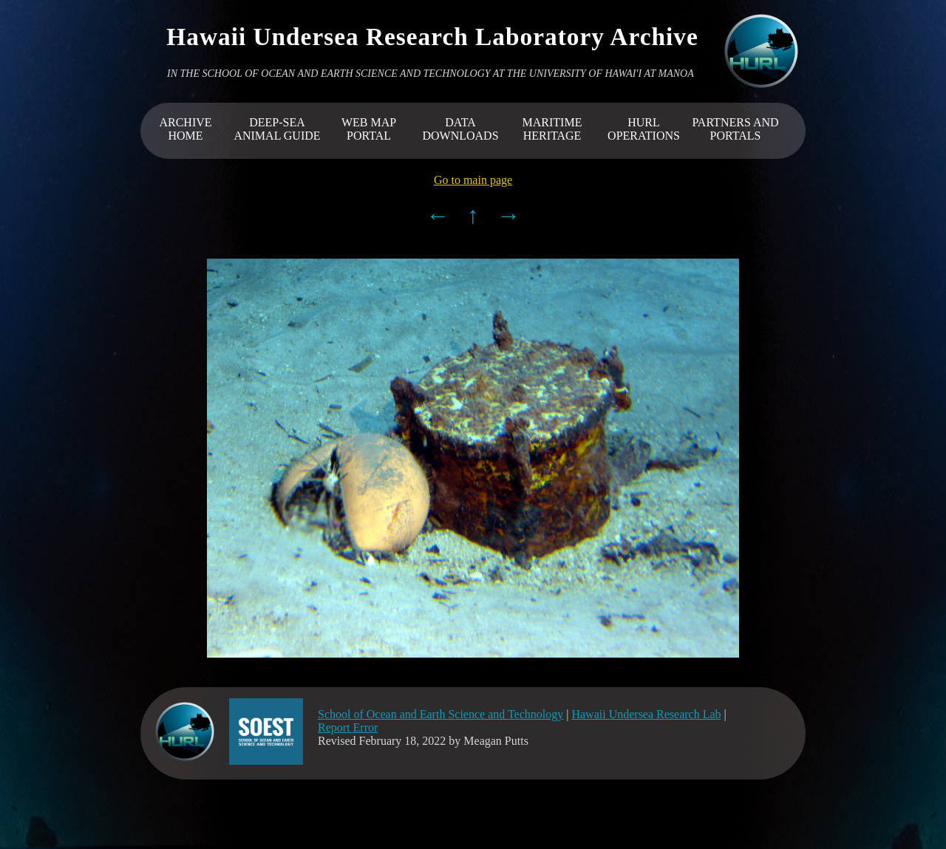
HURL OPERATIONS (644, 129)
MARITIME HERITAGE (552, 129)
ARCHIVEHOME (185, 129)
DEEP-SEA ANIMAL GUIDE (277, 129)
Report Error (348, 727)
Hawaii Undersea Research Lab (646, 714)
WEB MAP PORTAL (368, 129)
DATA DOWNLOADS (460, 129)
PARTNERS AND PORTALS (735, 129)
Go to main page (473, 180)
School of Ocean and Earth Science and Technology (440, 714)
